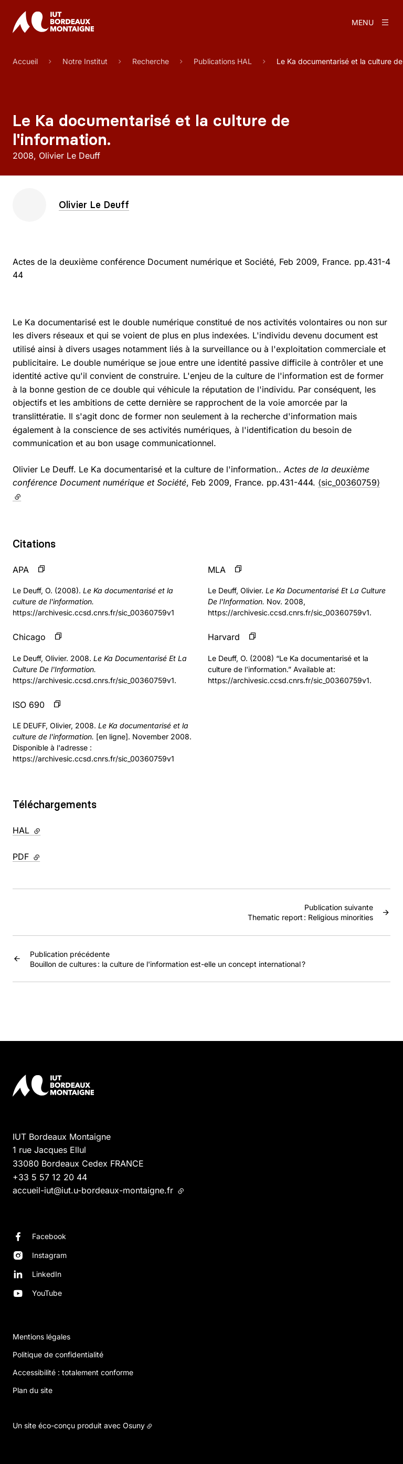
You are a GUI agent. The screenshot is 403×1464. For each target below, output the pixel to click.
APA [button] (21, 569)
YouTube (47, 1292)
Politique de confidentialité (58, 1354)
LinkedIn (46, 1274)
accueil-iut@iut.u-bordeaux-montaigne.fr (98, 1190)
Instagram (49, 1255)
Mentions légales (41, 1336)
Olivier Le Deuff (94, 205)
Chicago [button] (29, 637)
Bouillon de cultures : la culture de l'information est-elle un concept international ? (167, 958)
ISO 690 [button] (29, 704)
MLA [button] (217, 569)
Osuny (134, 1425)
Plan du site (32, 1390)
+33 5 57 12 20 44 (50, 1177)
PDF (48, 856)
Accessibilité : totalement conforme (73, 1372)
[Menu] (371, 22)
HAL (48, 830)
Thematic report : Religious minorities (310, 912)
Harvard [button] (224, 637)
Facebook (49, 1236)
